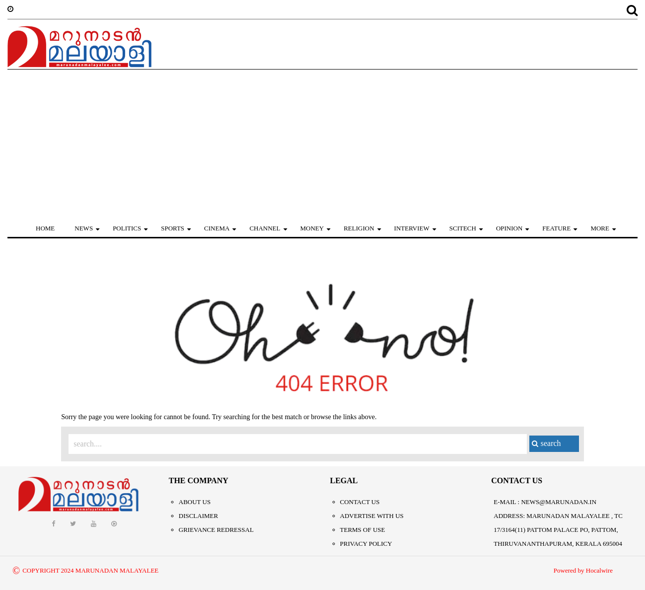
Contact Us (360, 502)
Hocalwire (599, 570)
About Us (195, 502)
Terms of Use (362, 529)
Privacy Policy (366, 543)
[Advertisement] (323, 144)
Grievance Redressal (216, 529)
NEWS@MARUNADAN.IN (558, 502)
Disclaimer (198, 515)
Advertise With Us (372, 515)
